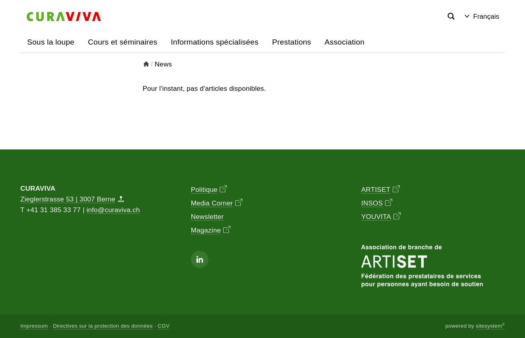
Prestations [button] (291, 42)
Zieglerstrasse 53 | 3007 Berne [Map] (72, 199)
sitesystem (490, 326)
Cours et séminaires (122, 42)
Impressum (34, 326)
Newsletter (207, 217)
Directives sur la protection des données (103, 326)
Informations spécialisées (215, 42)
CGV (163, 326)
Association (344, 42)
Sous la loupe (51, 42)
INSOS (376, 203)
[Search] (451, 16)
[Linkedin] (199, 259)
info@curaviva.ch (113, 210)
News (163, 64)
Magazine (210, 230)
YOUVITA (380, 217)
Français (482, 16)
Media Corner (216, 203)
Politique (209, 190)
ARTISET (380, 190)
